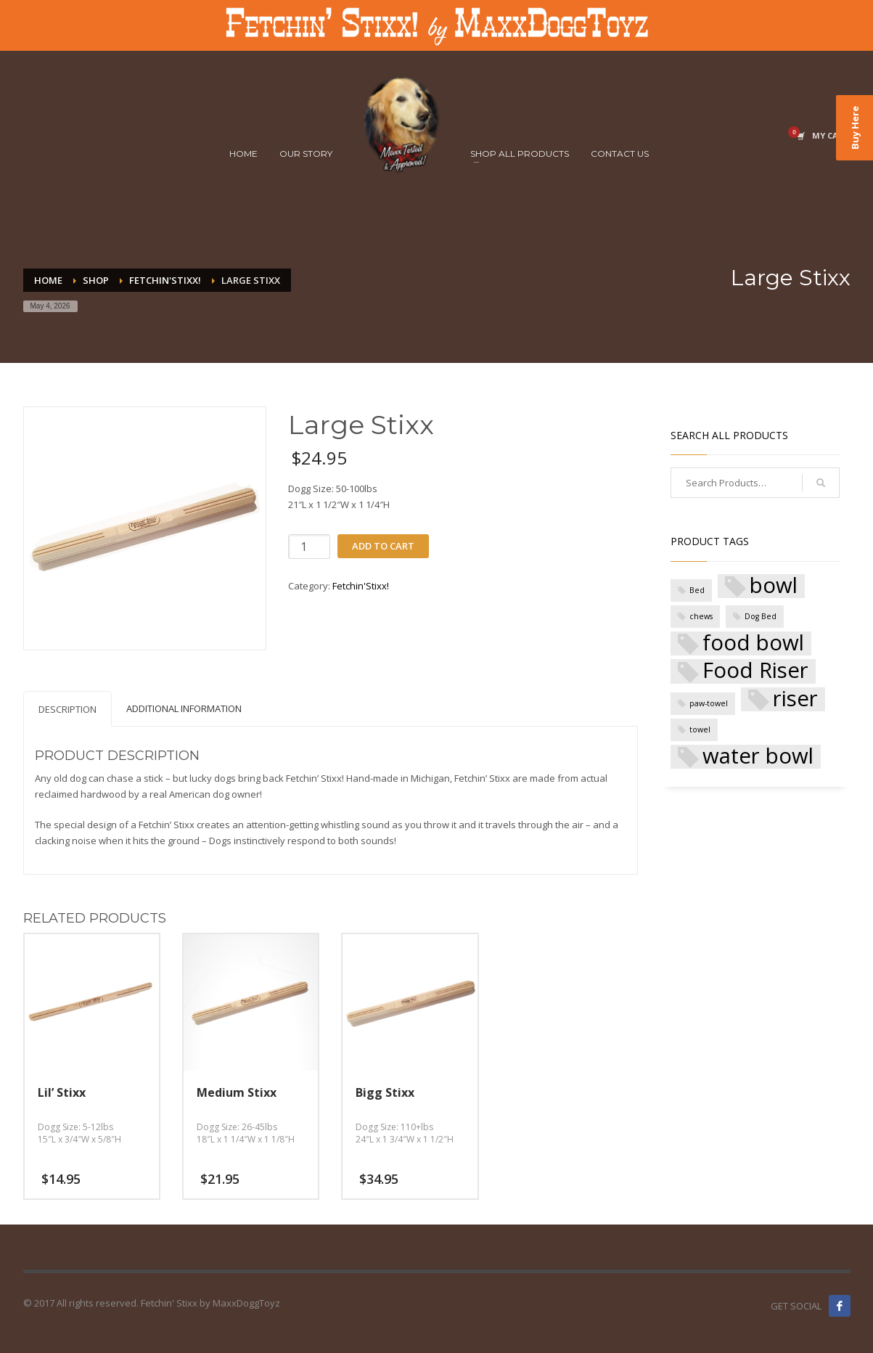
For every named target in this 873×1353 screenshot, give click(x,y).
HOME (243, 153)
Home (48, 280)
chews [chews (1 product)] (701, 616)
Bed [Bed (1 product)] (697, 590)
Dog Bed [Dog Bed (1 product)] (760, 616)
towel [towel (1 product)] (699, 729)
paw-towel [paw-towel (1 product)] (708, 703)
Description (67, 709)
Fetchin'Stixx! (165, 280)
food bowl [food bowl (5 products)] (753, 643)
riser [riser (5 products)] (795, 699)
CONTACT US (620, 153)
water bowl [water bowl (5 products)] (757, 757)
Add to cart (383, 545)
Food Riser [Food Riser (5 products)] (755, 671)
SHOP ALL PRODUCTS (519, 153)
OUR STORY (305, 153)
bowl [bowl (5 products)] (774, 586)
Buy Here (854, 128)
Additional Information (184, 708)
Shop (96, 280)
